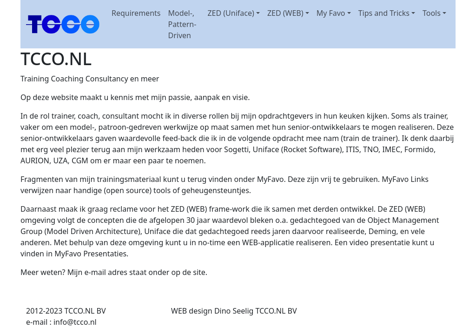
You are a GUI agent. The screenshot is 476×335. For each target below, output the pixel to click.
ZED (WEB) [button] (285, 13)
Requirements (136, 13)
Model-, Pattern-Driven (182, 24)
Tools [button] (432, 13)
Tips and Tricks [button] (384, 13)
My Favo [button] (331, 13)
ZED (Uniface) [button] (230, 13)
